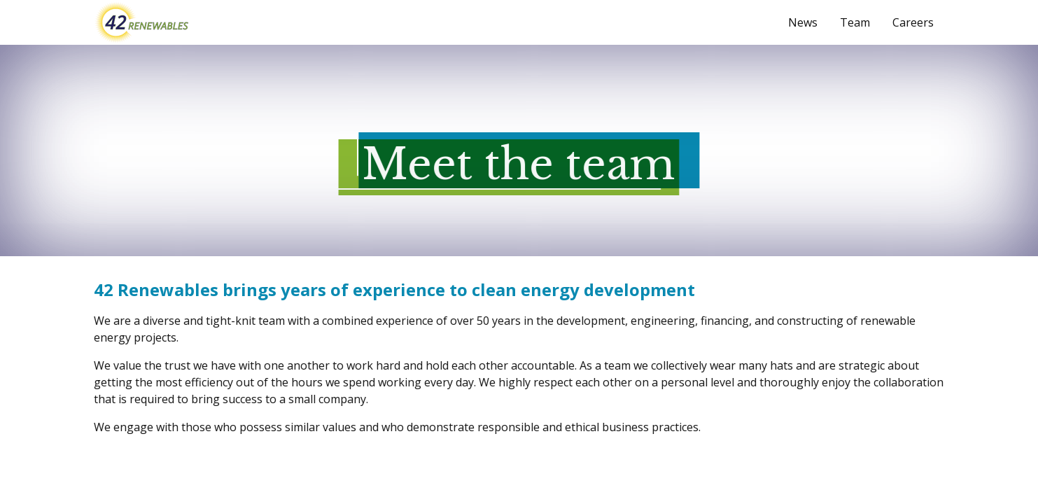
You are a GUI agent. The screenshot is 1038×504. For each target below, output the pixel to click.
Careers (913, 22)
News (803, 22)
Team (855, 22)
